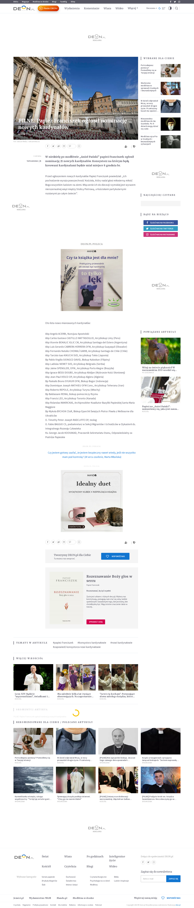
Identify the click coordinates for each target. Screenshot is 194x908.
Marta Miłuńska (112, 457)
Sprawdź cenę (96, 622)
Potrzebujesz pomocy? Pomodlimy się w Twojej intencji (148, 69)
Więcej (132, 8)
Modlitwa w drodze (40, 2)
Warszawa (150, 8)
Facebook (170, 2)
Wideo (119, 8)
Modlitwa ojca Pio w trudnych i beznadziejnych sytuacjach (149, 140)
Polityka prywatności (40, 905)
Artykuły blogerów (49, 880)
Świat (45, 856)
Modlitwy (94, 884)
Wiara (107, 8)
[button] (170, 8)
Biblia (15, 2)
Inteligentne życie (117, 858)
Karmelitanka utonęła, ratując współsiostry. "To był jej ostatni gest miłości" (32, 799)
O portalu (16, 905)
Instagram (179, 2)
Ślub (43, 884)
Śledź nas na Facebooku (160, 222)
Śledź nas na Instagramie (160, 234)
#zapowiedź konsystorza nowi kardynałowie (77, 647)
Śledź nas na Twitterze (159, 228)
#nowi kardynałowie (121, 642)
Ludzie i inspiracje (121, 880)
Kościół (21, 134)
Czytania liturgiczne (98, 877)
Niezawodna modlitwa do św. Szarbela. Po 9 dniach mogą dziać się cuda (149, 123)
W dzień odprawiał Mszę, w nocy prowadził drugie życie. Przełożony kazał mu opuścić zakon (149, 107)
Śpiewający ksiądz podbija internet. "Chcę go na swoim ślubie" (74, 797)
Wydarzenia (72, 8)
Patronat (98, 905)
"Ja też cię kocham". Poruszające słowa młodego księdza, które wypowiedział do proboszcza (117, 696)
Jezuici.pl (18, 898)
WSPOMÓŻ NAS (171, 898)
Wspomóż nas (115, 556)
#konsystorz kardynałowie (92, 642)
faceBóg (63, 2)
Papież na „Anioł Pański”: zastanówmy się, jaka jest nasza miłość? (159, 409)
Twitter (175, 2)
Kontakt (53, 905)
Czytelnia (70, 866)
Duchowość (71, 877)
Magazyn (25, 2)
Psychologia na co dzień (100, 880)
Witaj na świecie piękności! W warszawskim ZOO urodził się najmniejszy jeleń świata (158, 370)
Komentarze (91, 8)
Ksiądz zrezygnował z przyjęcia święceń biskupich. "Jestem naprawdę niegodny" (159, 760)
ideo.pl (178, 905)
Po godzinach (148, 372)
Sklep (73, 2)
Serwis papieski (48, 877)
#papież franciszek (63, 642)
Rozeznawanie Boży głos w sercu (109, 578)
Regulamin (27, 905)
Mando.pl (62, 898)
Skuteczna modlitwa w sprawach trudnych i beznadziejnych (149, 87)
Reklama (72, 905)
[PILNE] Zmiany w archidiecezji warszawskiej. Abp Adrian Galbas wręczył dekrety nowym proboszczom (117, 799)
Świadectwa (71, 880)
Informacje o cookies (85, 905)
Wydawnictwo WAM (40, 898)
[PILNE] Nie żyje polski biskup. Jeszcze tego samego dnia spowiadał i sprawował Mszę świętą (117, 760)
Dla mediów (62, 905)
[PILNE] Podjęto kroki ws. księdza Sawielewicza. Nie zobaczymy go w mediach (158, 799)
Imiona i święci (72, 884)
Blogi (54, 2)
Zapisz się (173, 878)
